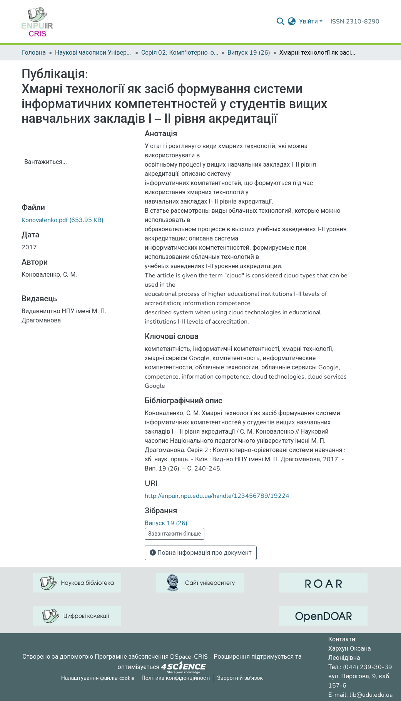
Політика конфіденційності (176, 678)
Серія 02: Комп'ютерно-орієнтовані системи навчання (179, 52)
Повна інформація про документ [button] (201, 553)
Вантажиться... (45, 162)
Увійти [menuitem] (308, 21)
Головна (34, 52)
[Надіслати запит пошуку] (281, 21)
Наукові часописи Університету (93, 52)
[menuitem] (292, 21)
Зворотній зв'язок (240, 678)
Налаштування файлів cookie (97, 678)
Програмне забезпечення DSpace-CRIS (151, 657)
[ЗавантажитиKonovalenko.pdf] (63, 220)
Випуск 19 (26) (248, 52)
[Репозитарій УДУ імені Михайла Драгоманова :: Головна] (37, 21)
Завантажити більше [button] (174, 533)
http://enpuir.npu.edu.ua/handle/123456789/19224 (217, 496)
